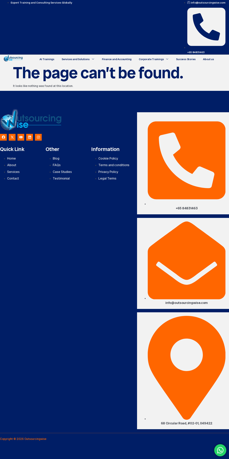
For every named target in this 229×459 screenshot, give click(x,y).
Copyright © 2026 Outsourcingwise (23, 439)
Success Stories (185, 59)
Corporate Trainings (153, 59)
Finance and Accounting (116, 59)
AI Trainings (47, 59)
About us (207, 59)
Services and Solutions (77, 59)
